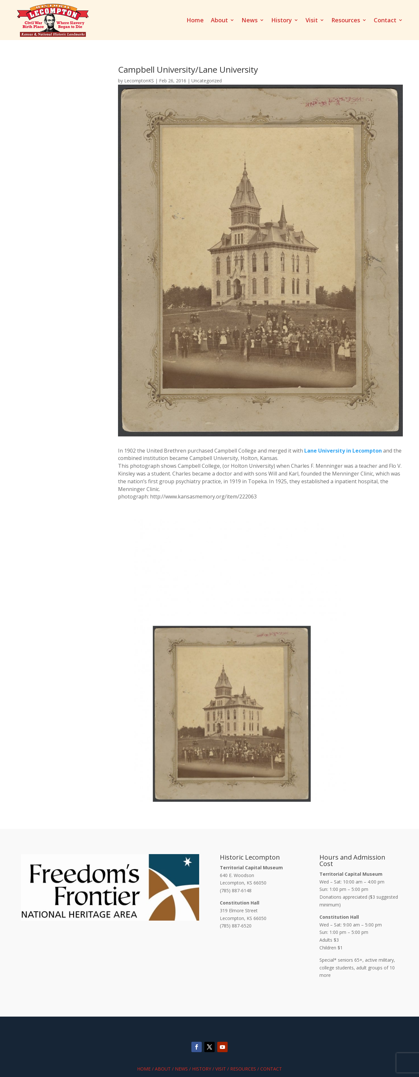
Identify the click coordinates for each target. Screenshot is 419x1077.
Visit (312, 21)
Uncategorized (206, 81)
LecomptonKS (139, 81)
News (250, 21)
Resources (345, 21)
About (219, 21)
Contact (385, 21)
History (281, 21)
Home (195, 21)
